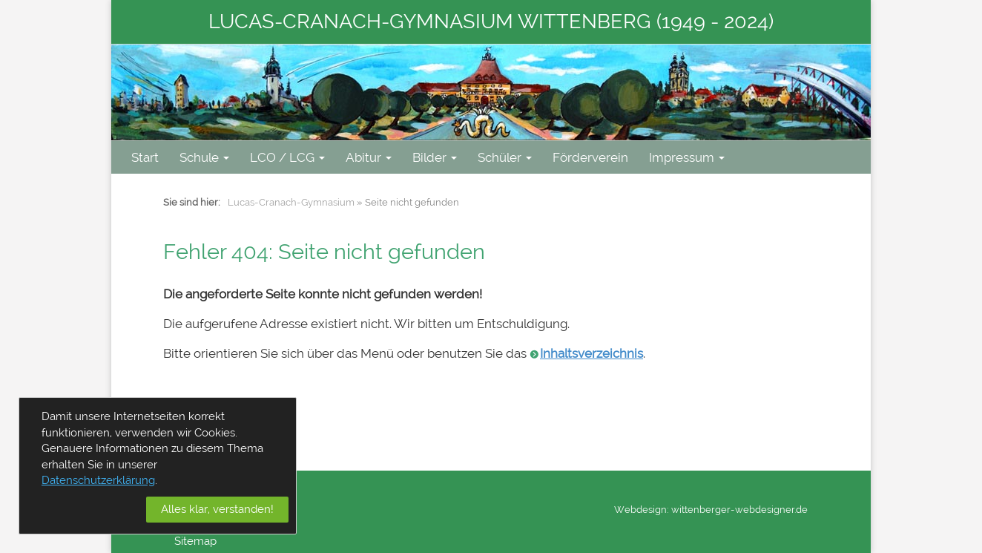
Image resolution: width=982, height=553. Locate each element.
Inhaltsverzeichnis (591, 353)
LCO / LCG (287, 157)
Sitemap (195, 541)
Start (145, 157)
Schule (204, 157)
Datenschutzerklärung (98, 480)
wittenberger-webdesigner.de (739, 509)
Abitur (369, 157)
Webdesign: (641, 509)
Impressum (687, 157)
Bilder (434, 157)
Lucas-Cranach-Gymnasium (291, 202)
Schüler (505, 157)
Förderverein (590, 157)
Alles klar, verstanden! (217, 509)
